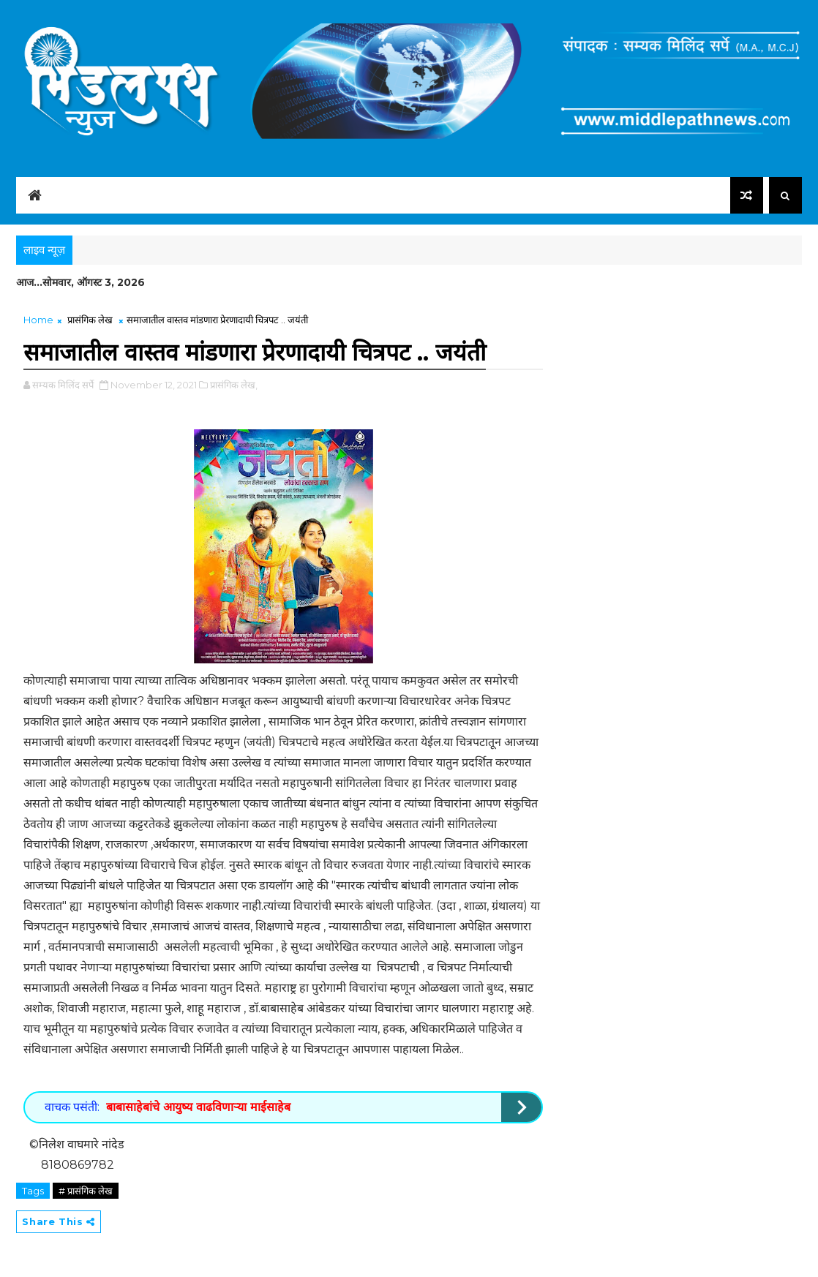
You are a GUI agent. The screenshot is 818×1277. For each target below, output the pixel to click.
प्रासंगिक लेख (90, 319)
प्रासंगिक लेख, (234, 385)
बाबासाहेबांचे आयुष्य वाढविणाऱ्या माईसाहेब (198, 1107)
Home (38, 319)
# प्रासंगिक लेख (86, 1191)
